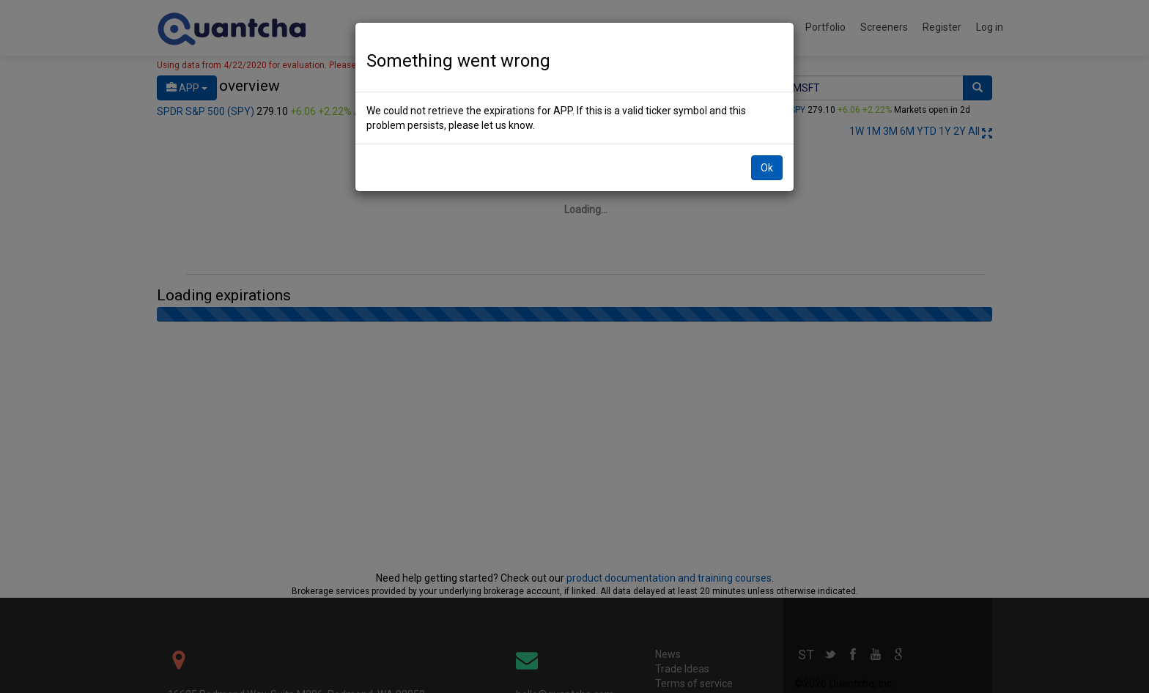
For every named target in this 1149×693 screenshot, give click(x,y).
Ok (767, 168)
